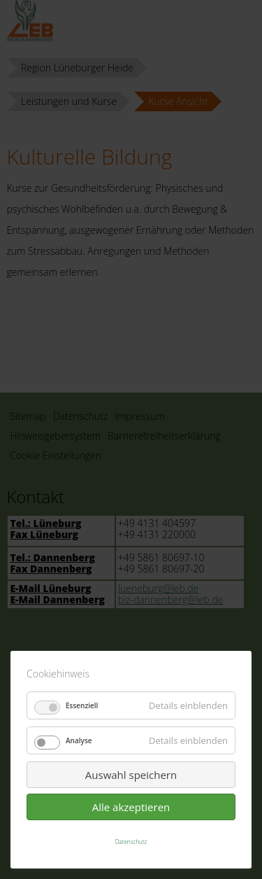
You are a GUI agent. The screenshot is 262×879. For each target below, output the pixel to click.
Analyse (79, 740)
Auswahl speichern (131, 775)
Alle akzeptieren (131, 807)
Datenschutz (131, 841)
